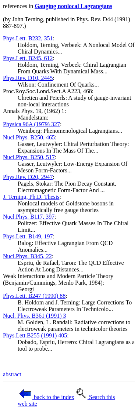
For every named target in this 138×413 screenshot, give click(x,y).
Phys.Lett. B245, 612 (28, 58)
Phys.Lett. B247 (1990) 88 (34, 296)
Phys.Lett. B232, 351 (28, 38)
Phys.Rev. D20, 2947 (28, 177)
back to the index (46, 397)
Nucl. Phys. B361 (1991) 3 (34, 316)
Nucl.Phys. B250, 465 (29, 137)
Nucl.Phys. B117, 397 (28, 216)
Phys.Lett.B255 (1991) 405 (35, 335)
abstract (12, 374)
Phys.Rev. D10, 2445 (28, 78)
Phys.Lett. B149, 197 (28, 236)
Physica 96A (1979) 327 (31, 124)
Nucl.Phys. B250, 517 (29, 157)
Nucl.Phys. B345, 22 (27, 256)
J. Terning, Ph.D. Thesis (31, 197)
